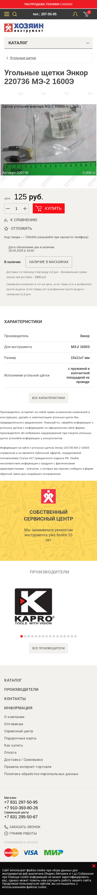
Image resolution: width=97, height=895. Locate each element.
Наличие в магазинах (48, 262)
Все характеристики (48, 398)
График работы (20, 833)
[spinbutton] (16, 209)
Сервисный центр (18, 731)
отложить (21, 228)
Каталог (13, 680)
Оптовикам (13, 724)
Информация (18, 708)
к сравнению (23, 220)
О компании (14, 717)
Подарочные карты (20, 738)
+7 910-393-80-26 (21, 807)
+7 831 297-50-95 (21, 802)
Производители (21, 689)
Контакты (15, 699)
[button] (25, 209)
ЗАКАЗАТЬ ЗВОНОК (22, 827)
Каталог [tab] (48, 42)
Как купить (13, 745)
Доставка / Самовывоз (23, 759)
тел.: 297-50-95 (44, 14)
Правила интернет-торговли (27, 767)
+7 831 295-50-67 (21, 816)
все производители (48, 648)
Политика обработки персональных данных (41, 774)
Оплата (10, 752)
